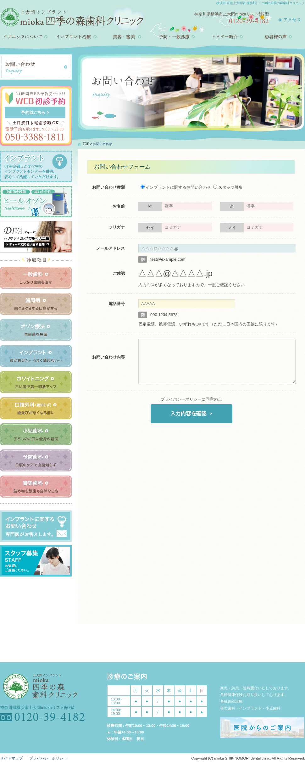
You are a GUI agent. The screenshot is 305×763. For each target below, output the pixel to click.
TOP (86, 144)
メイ (232, 227)
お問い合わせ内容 (108, 357)
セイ (150, 227)
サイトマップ (11, 758)
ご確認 (119, 273)
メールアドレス (110, 248)
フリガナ (116, 227)
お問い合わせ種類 (108, 187)
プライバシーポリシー (181, 399)
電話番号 (116, 303)
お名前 (119, 206)
